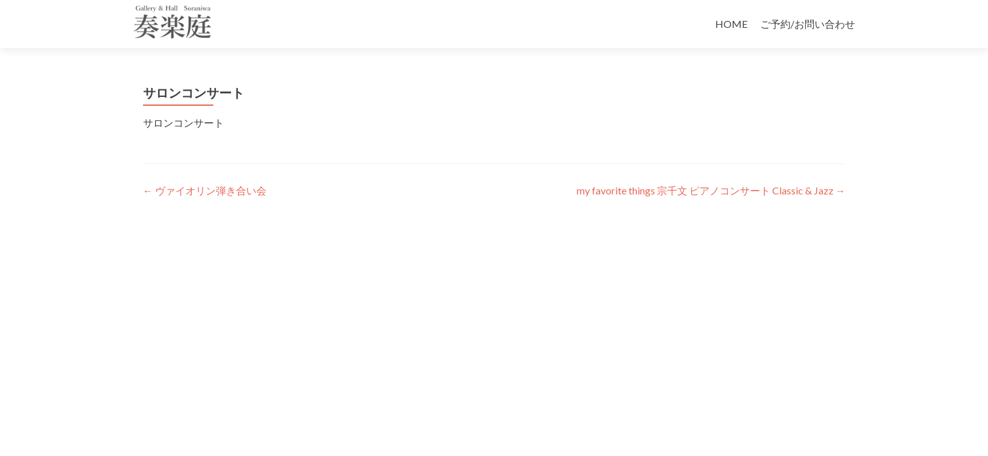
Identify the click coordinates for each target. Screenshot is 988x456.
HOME (731, 24)
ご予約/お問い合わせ (807, 24)
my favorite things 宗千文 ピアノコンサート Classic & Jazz (711, 190)
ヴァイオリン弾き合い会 (204, 190)
